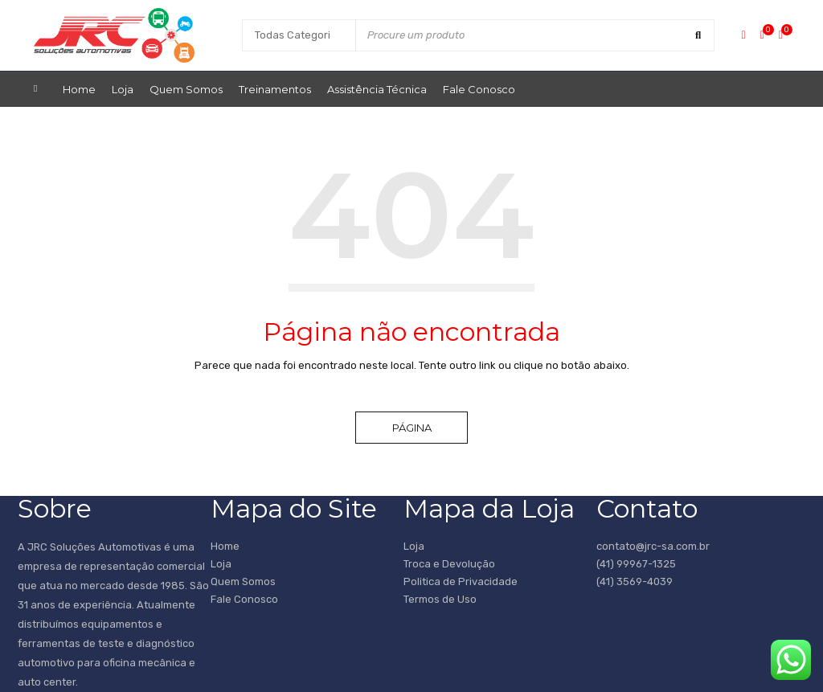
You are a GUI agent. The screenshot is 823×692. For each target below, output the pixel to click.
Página (412, 427)
